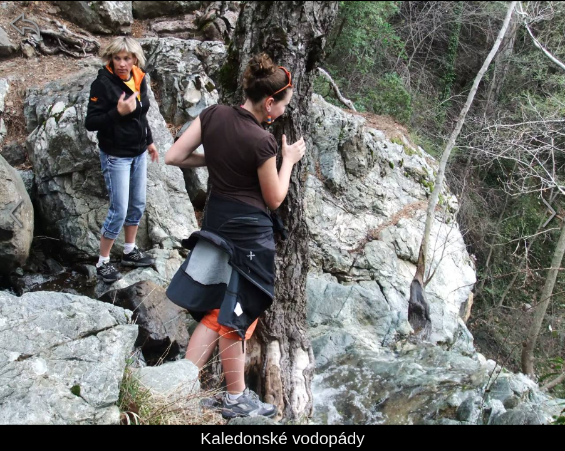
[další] (549, 213)
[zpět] (25, 25)
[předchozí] (15, 213)
